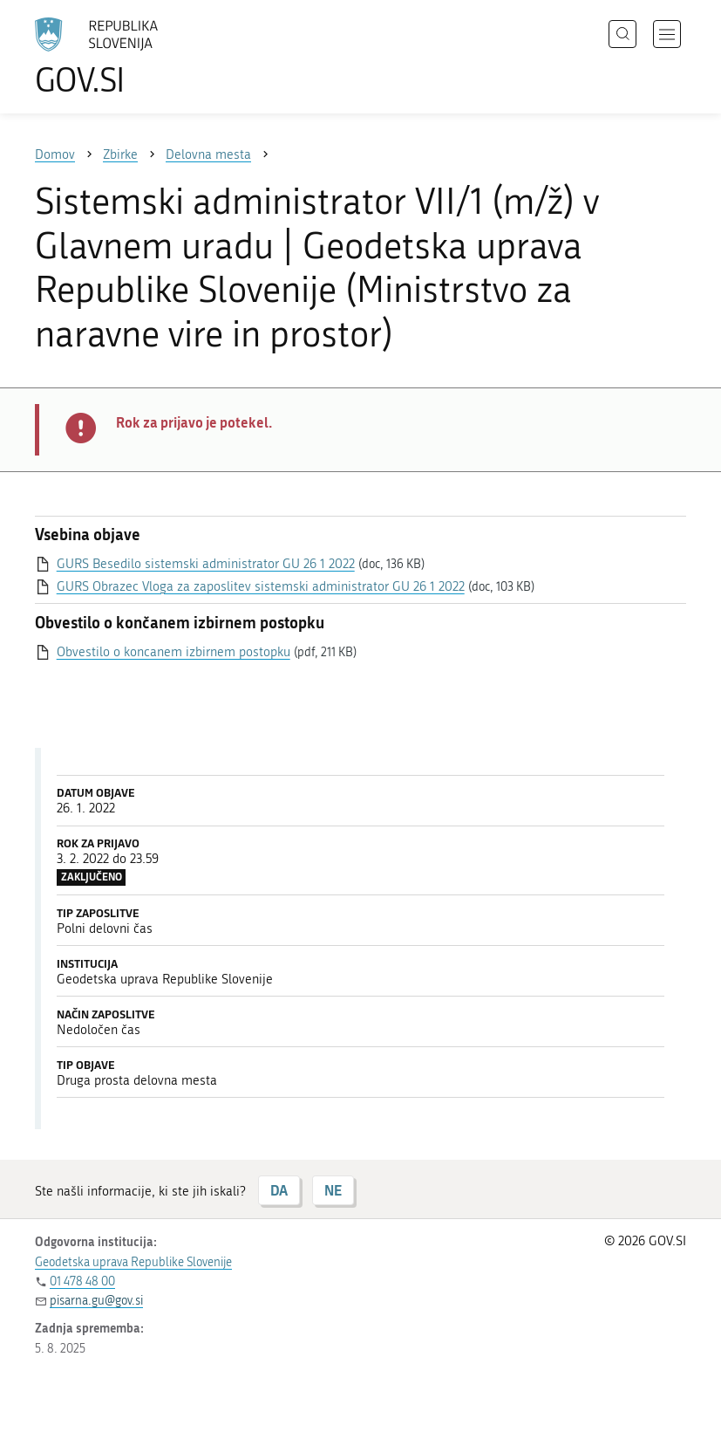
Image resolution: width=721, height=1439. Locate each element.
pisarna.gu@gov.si (96, 1300)
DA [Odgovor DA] (279, 1190)
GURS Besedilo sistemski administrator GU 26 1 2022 (206, 564)
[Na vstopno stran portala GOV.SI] (122, 56)
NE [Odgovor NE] (333, 1190)
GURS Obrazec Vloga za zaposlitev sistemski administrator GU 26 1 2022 (261, 586)
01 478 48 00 (82, 1281)
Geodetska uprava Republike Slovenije (133, 1262)
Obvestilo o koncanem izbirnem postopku (173, 652)
